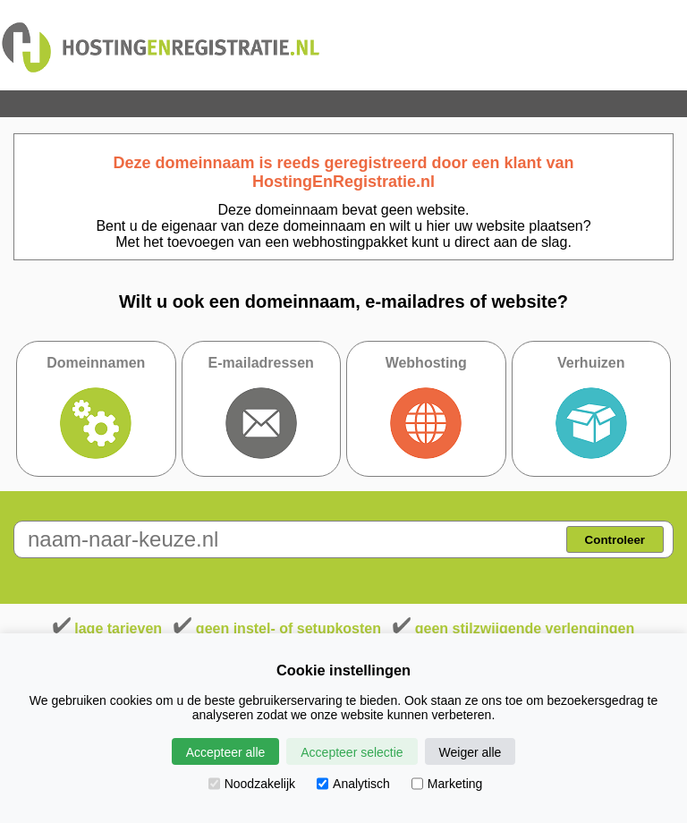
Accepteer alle (226, 752)
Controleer (615, 540)
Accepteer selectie (352, 752)
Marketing (446, 783)
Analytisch (353, 783)
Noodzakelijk (251, 783)
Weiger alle (470, 752)
